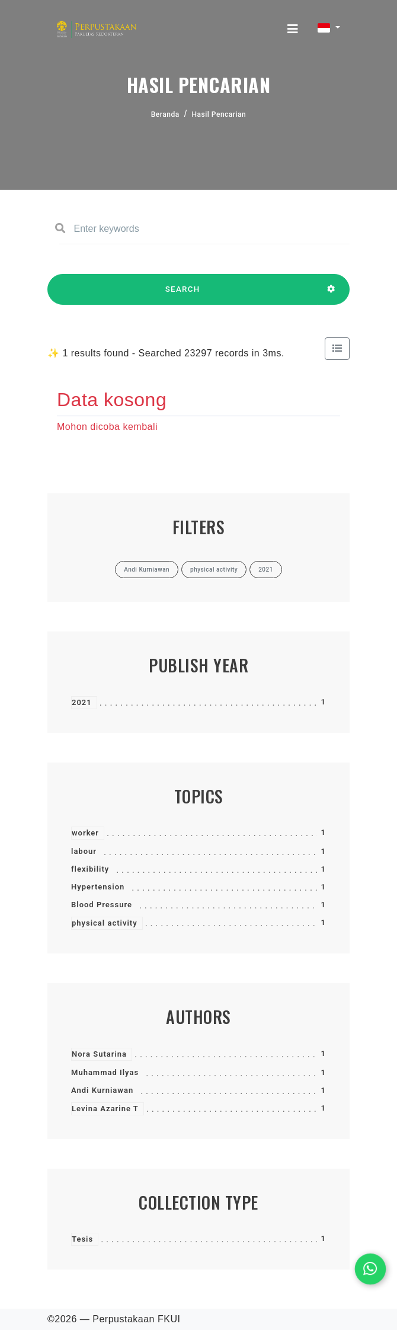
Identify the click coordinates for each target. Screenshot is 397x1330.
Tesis (82, 1239)
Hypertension (97, 886)
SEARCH (182, 295)
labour (84, 851)
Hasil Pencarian (219, 114)
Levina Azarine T (105, 1108)
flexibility (90, 869)
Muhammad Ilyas (105, 1072)
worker (85, 832)
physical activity (104, 922)
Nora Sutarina (99, 1054)
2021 (82, 702)
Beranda (165, 114)
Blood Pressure (101, 904)
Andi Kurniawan (102, 1090)
